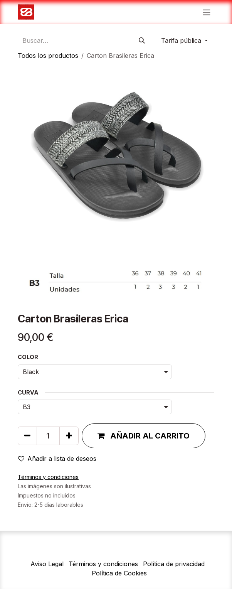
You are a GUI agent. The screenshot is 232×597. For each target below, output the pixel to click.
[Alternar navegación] (206, 12)
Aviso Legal (47, 564)
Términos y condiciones (103, 564)
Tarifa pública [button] (182, 40)
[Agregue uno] (69, 436)
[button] (143, 435)
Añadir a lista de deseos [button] (57, 458)
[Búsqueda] (141, 40)
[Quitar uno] (27, 436)
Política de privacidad (174, 564)
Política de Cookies (119, 573)
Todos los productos (48, 55)
